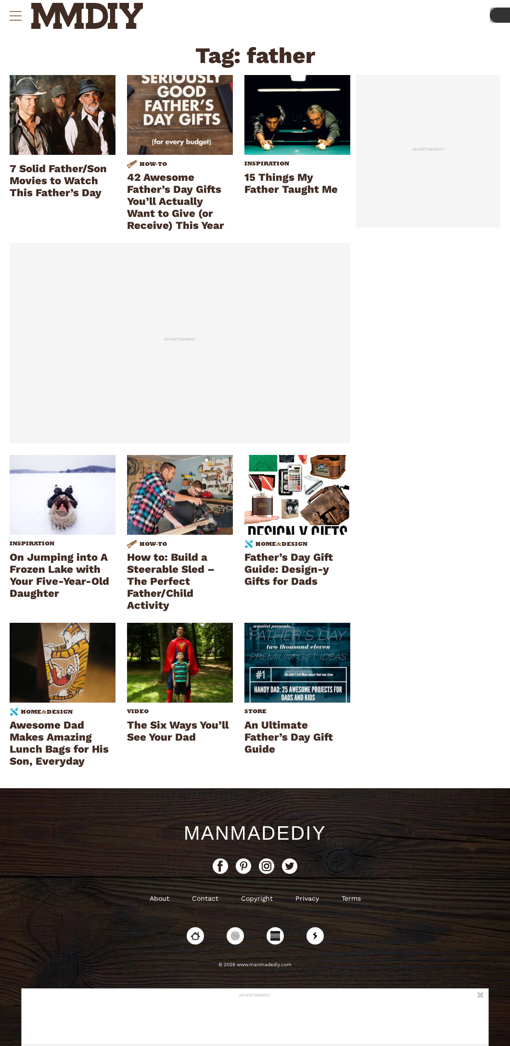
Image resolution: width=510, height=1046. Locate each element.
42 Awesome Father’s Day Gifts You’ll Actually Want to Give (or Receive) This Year (175, 201)
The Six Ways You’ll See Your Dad (178, 731)
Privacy (307, 898)
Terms (351, 898)
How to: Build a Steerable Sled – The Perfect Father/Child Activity (171, 581)
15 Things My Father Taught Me (291, 183)
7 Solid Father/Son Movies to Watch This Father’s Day (58, 181)
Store (255, 711)
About (159, 898)
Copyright (257, 898)
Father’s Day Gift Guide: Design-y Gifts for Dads (288, 569)
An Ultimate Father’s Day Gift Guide (288, 737)
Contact (205, 898)
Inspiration (266, 163)
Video (138, 711)
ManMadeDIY (255, 833)
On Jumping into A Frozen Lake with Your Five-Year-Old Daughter (59, 575)
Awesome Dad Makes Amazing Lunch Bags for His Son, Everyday (59, 743)
